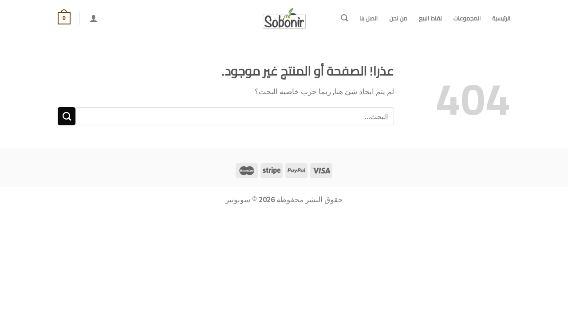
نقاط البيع (430, 18)
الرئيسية (501, 18)
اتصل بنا (368, 18)
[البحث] (344, 18)
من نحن (398, 18)
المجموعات (467, 18)
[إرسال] (66, 116)
